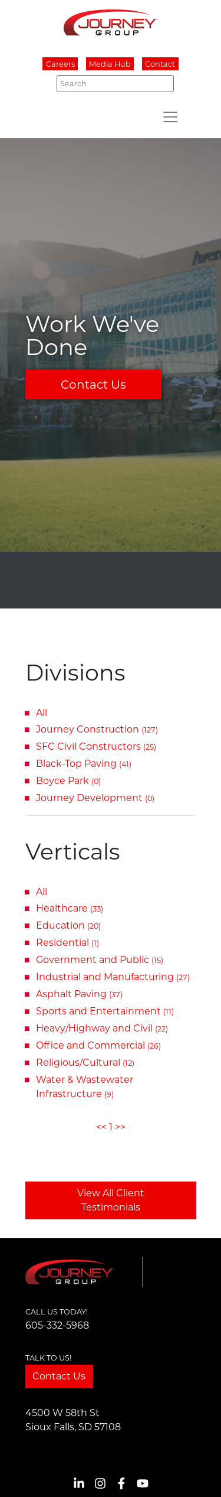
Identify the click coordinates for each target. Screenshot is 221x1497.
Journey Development (95, 797)
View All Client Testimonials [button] (110, 1200)
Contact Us (93, 384)
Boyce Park (68, 780)
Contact (160, 64)
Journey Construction (97, 729)
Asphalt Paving (79, 994)
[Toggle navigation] (170, 117)
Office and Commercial (98, 1045)
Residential (67, 942)
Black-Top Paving (83, 763)
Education (68, 925)
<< (101, 1126)
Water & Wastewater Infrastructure (84, 1086)
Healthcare (69, 908)
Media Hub (110, 64)
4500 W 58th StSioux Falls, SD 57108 (73, 1420)
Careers (60, 64)
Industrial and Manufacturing (113, 976)
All (41, 712)
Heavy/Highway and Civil (102, 1028)
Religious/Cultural (85, 1062)
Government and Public (99, 959)
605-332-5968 (57, 1325)
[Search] (115, 83)
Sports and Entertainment (105, 1011)
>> (120, 1126)
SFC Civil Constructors (96, 746)
